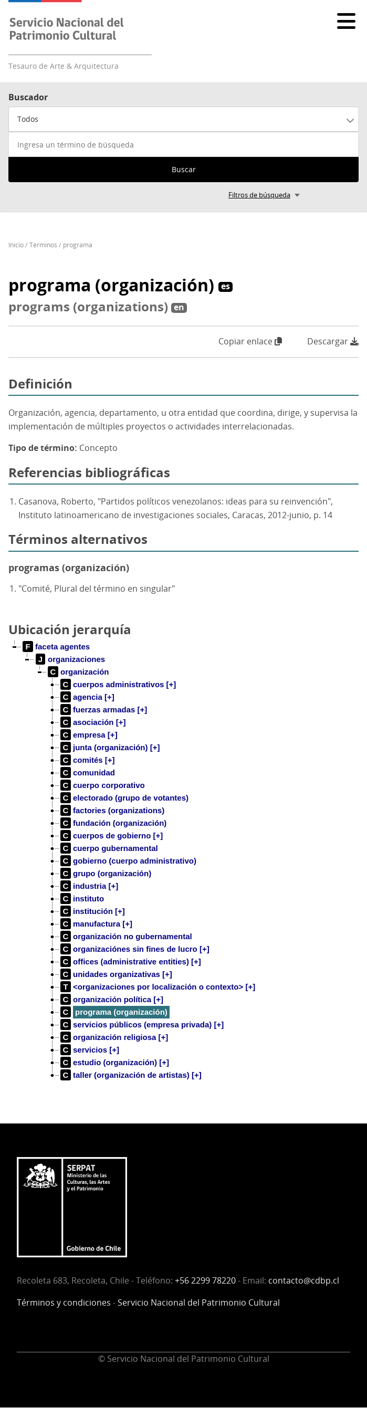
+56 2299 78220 (205, 1280)
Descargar (333, 341)
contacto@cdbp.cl (303, 1280)
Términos (43, 244)
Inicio (16, 244)
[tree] (183, 869)
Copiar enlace (250, 341)
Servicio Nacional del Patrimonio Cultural (199, 1302)
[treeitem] (56, 646)
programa (77, 244)
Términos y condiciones (64, 1302)
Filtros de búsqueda (259, 194)
